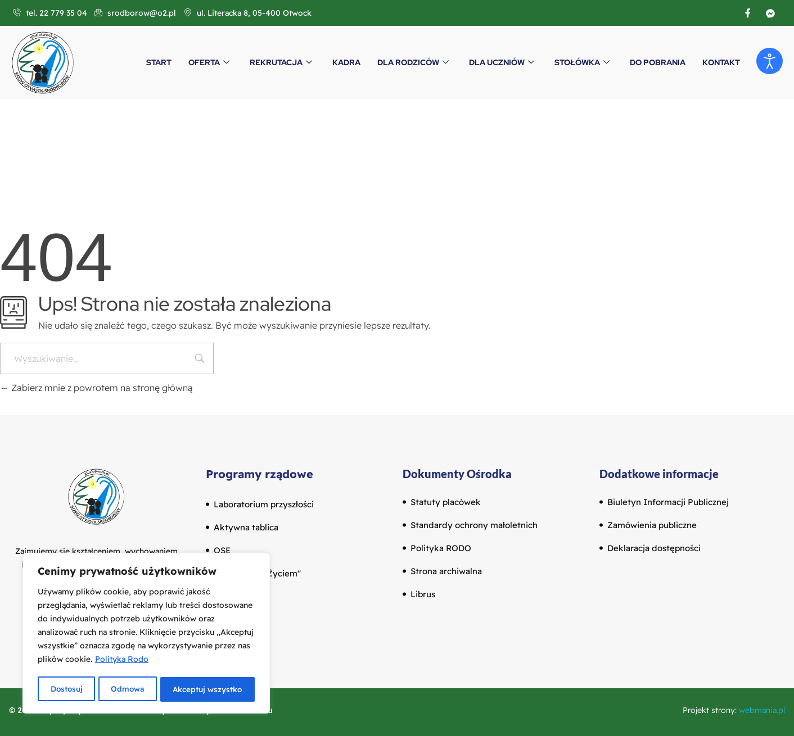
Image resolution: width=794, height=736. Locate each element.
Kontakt (721, 62)
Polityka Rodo (121, 661)
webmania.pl (762, 710)
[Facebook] (747, 12)
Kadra (346, 62)
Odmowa (127, 689)
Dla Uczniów (501, 62)
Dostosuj (66, 689)
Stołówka (582, 62)
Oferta (208, 62)
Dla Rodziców (413, 62)
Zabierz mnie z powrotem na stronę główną (96, 387)
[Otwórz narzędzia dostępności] (769, 61)
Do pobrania (657, 62)
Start (159, 62)
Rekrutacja (281, 62)
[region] (146, 634)
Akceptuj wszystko (207, 689)
